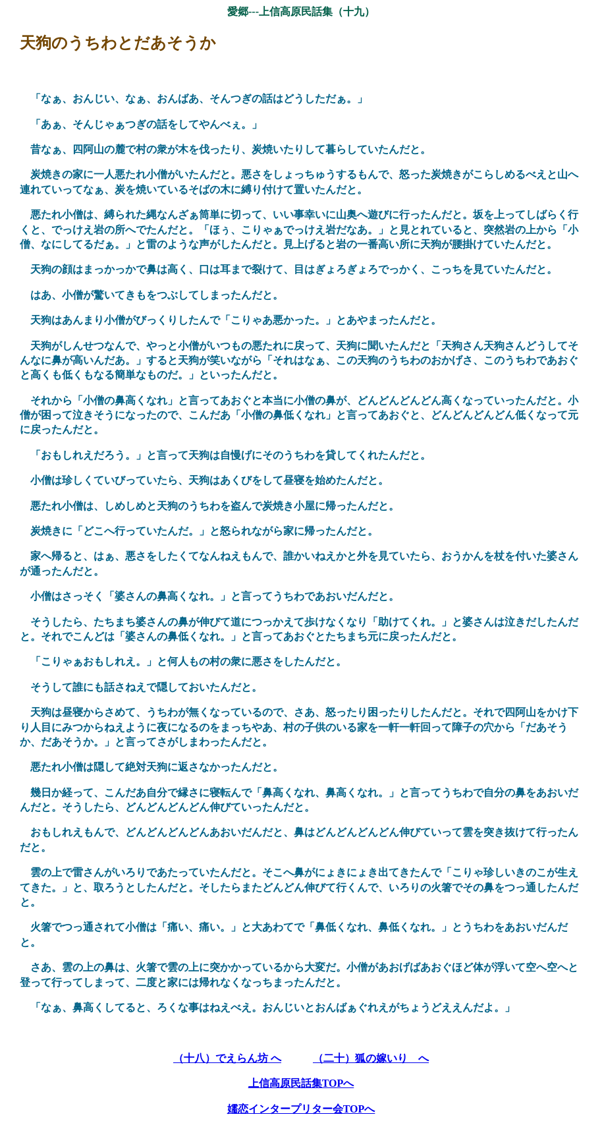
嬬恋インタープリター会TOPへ (301, 1108)
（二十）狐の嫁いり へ (371, 1058)
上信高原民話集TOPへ (301, 1083)
